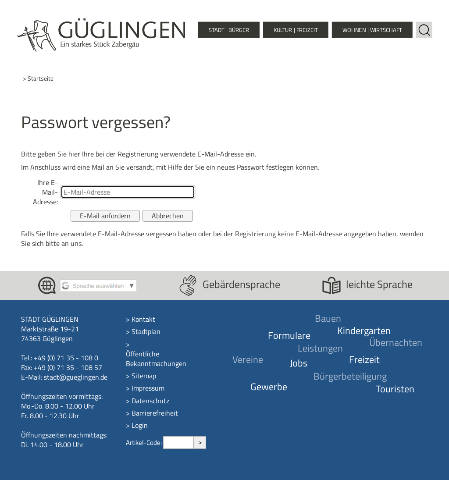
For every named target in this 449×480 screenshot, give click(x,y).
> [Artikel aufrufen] (200, 442)
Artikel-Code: (144, 442)
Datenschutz (150, 400)
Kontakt (143, 319)
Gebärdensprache (241, 284)
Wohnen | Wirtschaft (372, 29)
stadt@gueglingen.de (75, 377)
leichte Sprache (379, 284)
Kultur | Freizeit (296, 29)
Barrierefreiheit (155, 413)
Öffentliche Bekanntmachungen (156, 358)
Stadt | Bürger (229, 29)
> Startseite (38, 78)
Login (140, 425)
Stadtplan (146, 331)
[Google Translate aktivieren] (98, 284)
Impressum (148, 388)
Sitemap (144, 375)
